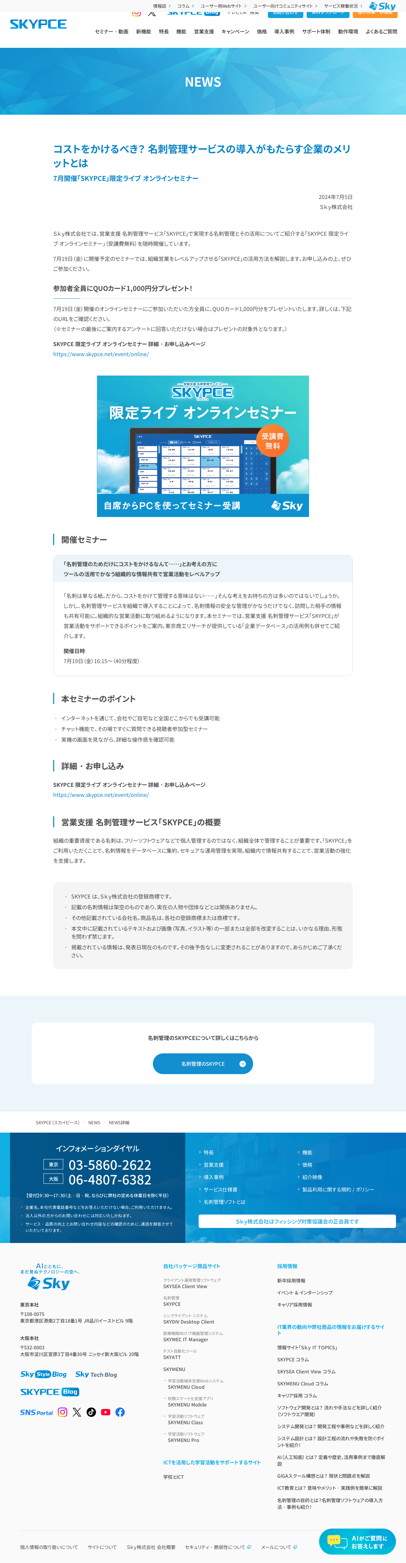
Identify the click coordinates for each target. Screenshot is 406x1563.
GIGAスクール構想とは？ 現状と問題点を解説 (323, 1475)
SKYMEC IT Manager (212, 1336)
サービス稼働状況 (344, 6)
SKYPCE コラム (293, 1359)
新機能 (143, 37)
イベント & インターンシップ (305, 1292)
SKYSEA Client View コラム (306, 1371)
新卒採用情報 (291, 1280)
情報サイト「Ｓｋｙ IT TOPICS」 (307, 1347)
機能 (181, 37)
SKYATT (212, 1354)
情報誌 (162, 6)
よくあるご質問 (381, 37)
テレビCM (236, 23)
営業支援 (204, 37)
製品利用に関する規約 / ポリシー (338, 1189)
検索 (254, 23)
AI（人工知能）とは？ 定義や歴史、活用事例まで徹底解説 (331, 1460)
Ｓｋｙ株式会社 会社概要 (151, 1547)
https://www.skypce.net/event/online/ (101, 354)
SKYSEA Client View (212, 1283)
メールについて (279, 1547)
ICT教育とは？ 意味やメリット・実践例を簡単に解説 (329, 1487)
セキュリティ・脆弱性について (218, 1547)
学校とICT (173, 1476)
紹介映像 (312, 1176)
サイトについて (102, 1547)
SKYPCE (212, 1301)
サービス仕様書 (220, 1189)
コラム (186, 6)
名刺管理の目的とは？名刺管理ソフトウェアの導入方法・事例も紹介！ (330, 1503)
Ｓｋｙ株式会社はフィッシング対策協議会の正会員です (297, 1221)
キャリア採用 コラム (297, 1395)
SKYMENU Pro (214, 1437)
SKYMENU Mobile (214, 1401)
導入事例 (284, 37)
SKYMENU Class (214, 1419)
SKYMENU (174, 1369)
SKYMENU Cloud (214, 1384)
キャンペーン (235, 37)
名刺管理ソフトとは (224, 1201)
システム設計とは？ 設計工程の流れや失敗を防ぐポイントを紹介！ (331, 1441)
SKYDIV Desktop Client (212, 1319)
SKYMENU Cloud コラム (302, 1383)
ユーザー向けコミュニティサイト (286, 6)
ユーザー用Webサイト (224, 6)
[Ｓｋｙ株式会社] (382, 6)
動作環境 (348, 37)
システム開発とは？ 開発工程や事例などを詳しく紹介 (331, 1426)
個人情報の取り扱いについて (49, 1547)
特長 (164, 37)
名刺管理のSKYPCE (203, 1063)
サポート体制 (316, 37)
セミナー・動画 (111, 37)
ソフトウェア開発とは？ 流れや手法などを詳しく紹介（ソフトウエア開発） (329, 1411)
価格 (262, 37)
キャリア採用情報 (294, 1304)
